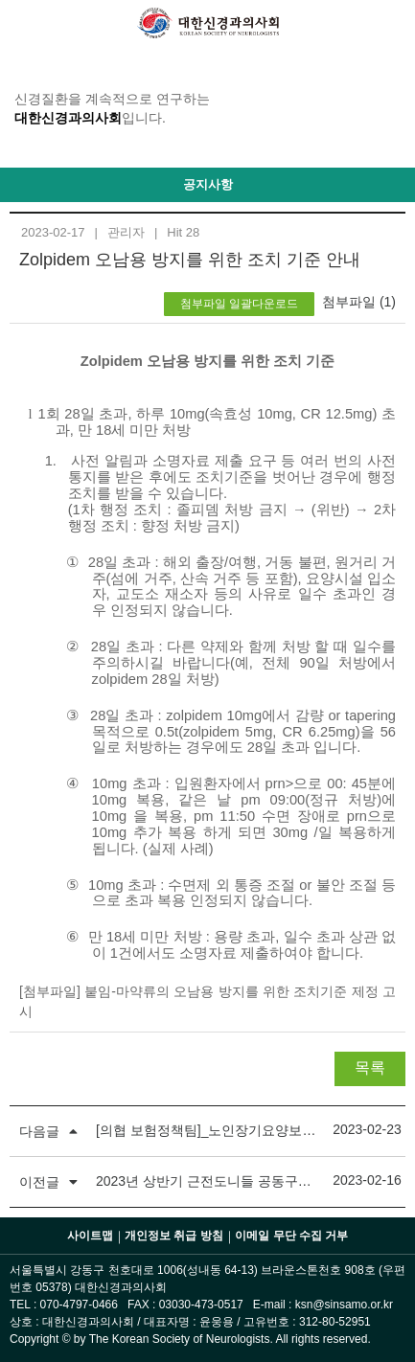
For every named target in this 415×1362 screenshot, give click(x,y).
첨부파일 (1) (359, 301)
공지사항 (208, 184)
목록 (370, 1067)
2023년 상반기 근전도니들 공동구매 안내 (207, 1181)
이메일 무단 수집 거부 (291, 1235)
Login (391, 24)
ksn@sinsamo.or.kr (344, 1304)
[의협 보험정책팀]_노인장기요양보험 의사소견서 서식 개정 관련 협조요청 (207, 1130)
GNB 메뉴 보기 (24, 24)
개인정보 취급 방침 (174, 1235)
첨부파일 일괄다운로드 (239, 303)
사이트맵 (90, 1235)
